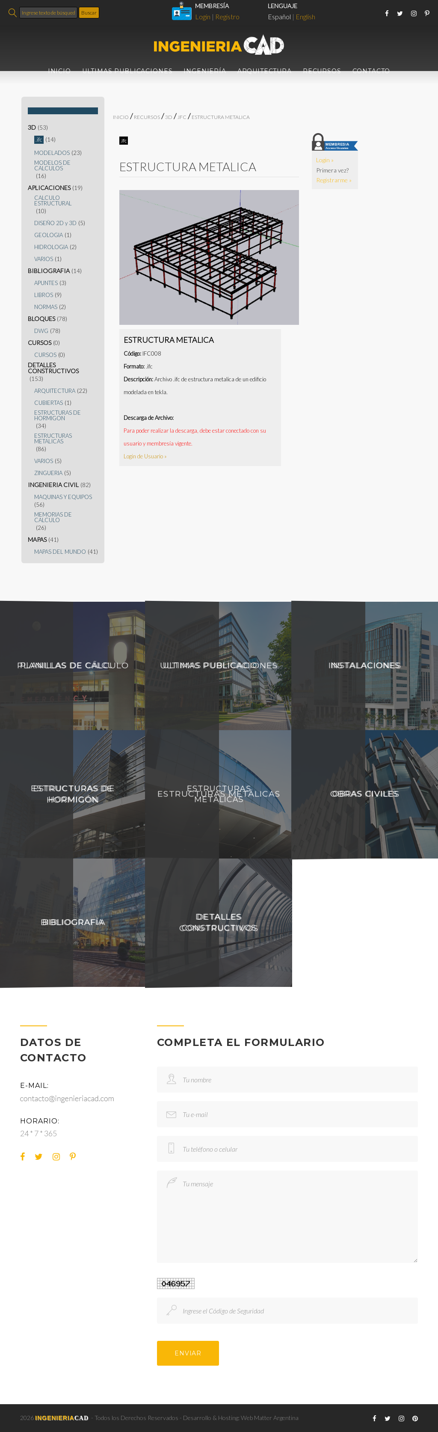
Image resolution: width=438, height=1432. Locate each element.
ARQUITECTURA (264, 71)
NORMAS (45, 307)
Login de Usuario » (145, 456)
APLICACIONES (49, 188)
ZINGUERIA (48, 473)
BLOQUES (41, 319)
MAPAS (37, 540)
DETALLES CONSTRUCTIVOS (53, 368)
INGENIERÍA (204, 71)
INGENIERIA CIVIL (53, 485)
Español (279, 16)
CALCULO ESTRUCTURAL (53, 200)
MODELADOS (52, 153)
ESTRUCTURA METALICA (221, 117)
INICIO (59, 71)
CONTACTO (371, 71)
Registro (227, 16)
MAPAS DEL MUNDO (60, 552)
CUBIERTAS (48, 403)
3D (32, 128)
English (305, 16)
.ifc (39, 139)
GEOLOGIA (48, 235)
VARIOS (43, 259)
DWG (41, 331)
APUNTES (46, 283)
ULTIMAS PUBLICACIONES (127, 71)
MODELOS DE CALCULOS (52, 165)
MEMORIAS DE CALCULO (53, 517)
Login (202, 16)
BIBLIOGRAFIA (49, 271)
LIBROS (43, 295)
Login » (325, 159)
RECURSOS (322, 71)
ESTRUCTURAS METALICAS (53, 438)
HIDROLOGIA (51, 247)
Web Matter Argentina (270, 1417)
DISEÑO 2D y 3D (55, 223)
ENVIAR (188, 1353)
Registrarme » (334, 180)
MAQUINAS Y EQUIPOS (63, 497)
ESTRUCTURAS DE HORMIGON (57, 415)
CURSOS (39, 343)
